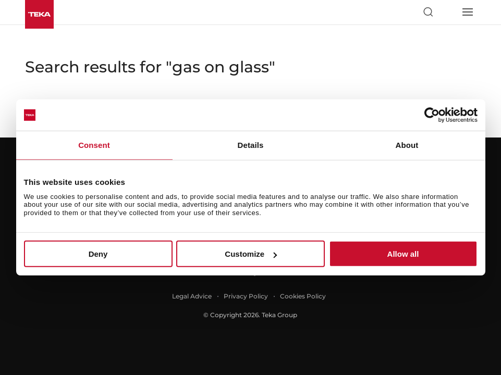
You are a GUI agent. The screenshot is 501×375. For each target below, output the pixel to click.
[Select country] (447, 12)
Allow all (403, 253)
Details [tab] (251, 145)
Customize (251, 253)
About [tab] (407, 145)
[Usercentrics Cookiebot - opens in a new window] (432, 115)
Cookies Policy (303, 296)
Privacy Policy (246, 296)
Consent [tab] (94, 145)
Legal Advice (192, 296)
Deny (98, 253)
